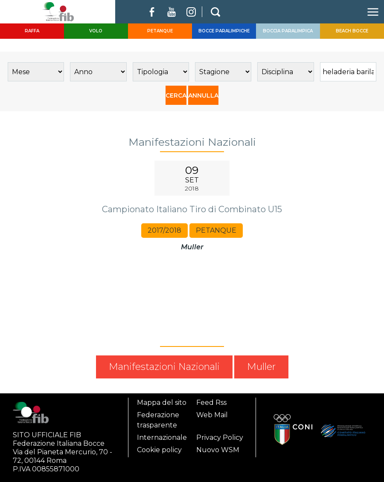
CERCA (176, 95)
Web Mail (212, 415)
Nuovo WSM (217, 450)
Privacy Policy (219, 437)
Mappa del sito (161, 402)
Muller (261, 366)
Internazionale (162, 437)
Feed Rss (211, 402)
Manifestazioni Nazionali (164, 366)
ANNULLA (203, 95)
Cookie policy (159, 450)
